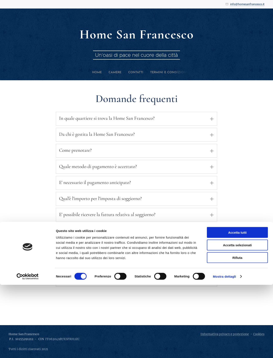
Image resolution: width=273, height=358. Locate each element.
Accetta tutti (237, 305)
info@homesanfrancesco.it (247, 4)
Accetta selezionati (237, 318)
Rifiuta (237, 331)
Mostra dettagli (224, 349)
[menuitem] (91, 72)
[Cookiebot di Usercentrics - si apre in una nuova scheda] (27, 349)
